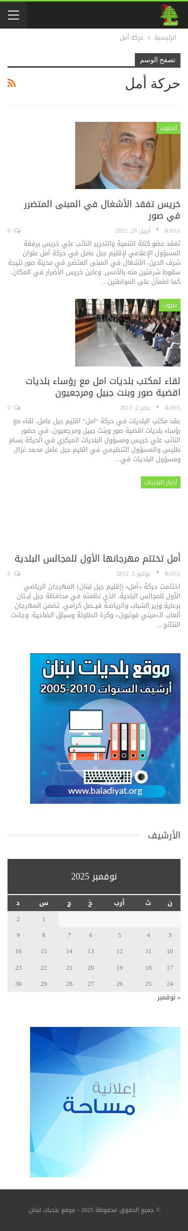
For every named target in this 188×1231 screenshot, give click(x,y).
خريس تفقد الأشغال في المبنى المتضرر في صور (102, 210)
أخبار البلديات (160, 482)
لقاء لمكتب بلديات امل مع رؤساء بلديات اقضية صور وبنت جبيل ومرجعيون (103, 387)
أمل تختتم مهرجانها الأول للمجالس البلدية (97, 558)
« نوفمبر (169, 997)
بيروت (169, 304)
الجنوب (168, 127)
